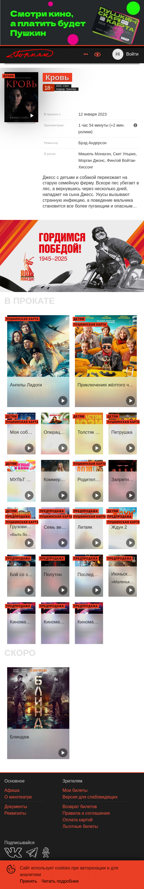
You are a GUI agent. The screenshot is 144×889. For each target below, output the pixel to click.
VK (13, 852)
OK (46, 852)
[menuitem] (86, 54)
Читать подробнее (60, 881)
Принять (28, 881)
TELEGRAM (32, 852)
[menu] (75, 54)
